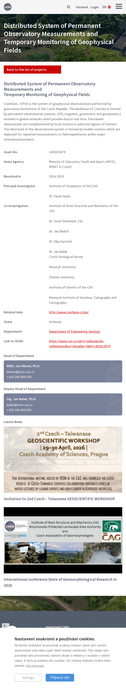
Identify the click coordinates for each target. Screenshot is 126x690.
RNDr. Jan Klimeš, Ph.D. (23, 366)
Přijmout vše (60, 677)
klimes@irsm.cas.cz (20, 372)
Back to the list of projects (27, 69)
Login (95, 7)
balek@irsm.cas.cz (20, 405)
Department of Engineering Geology (74, 331)
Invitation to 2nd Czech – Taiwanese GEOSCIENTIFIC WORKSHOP (59, 498)
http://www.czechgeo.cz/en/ (69, 312)
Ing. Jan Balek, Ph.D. (21, 399)
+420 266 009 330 (19, 377)
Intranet (82, 7)
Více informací (35, 666)
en (104, 7)
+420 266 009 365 (19, 410)
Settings (28, 677)
